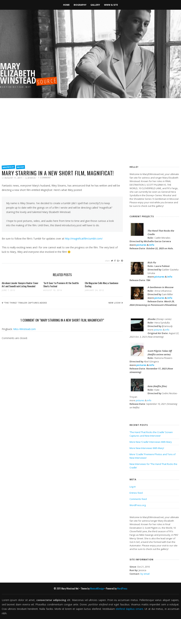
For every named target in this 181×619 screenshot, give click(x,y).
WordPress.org (138, 505)
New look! (115, 302)
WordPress (122, 588)
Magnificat (8, 166)
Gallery (95, 4)
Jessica (32, 178)
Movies (20, 167)
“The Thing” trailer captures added (25, 302)
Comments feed (138, 499)
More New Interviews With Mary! (147, 448)
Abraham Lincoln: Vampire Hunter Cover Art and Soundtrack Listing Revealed (20, 284)
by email (145, 573)
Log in (133, 486)
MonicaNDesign (97, 588)
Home (66, 4)
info (151, 244)
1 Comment (44, 177)
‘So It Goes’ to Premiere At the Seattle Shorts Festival (61, 284)
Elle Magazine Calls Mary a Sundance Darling (101, 284)
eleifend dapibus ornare (129, 609)
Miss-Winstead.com (24, 329)
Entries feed (136, 492)
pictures (141, 244)
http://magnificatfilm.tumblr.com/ (84, 238)
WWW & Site (111, 4)
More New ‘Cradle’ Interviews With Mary (151, 441)
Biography (80, 4)
